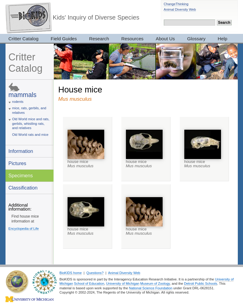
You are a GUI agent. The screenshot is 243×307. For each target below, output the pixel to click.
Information (21, 151)
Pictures (17, 163)
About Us (165, 38)
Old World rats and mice (30, 134)
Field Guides (64, 38)
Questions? (95, 273)
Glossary (196, 38)
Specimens (21, 175)
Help (222, 38)
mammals (23, 94)
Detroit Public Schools (200, 283)
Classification (23, 187)
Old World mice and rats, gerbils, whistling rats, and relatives (31, 123)
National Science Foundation (150, 288)
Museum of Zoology (155, 283)
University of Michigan (122, 283)
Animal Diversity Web (180, 9)
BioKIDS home (71, 273)
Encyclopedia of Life (24, 228)
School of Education (89, 283)
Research (99, 38)
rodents (18, 101)
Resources (132, 38)
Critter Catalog (24, 38)
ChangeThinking (176, 4)
